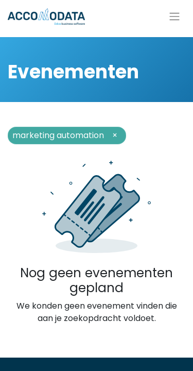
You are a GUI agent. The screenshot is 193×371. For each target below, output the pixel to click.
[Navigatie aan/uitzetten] (174, 17)
